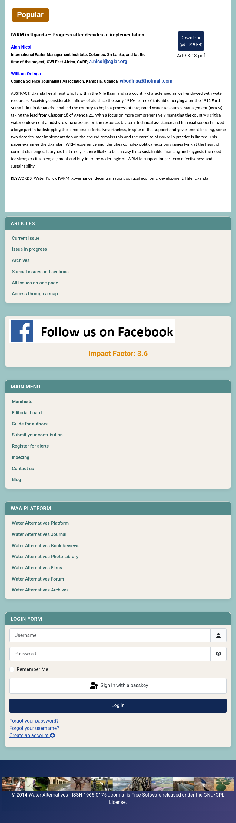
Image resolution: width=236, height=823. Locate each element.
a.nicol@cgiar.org (108, 61)
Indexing (20, 457)
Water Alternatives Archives (40, 590)
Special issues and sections (40, 271)
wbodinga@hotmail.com (146, 81)
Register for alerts (30, 446)
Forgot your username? (34, 728)
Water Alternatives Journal (39, 534)
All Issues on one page (35, 283)
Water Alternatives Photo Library (45, 556)
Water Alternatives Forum (38, 579)
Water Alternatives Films (37, 568)
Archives (21, 260)
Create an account (32, 735)
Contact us (23, 468)
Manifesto (22, 401)
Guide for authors (30, 424)
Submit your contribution (37, 435)
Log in (118, 705)
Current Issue (25, 238)
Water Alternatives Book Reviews (46, 545)
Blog (16, 479)
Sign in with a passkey (118, 685)
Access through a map (35, 293)
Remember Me (32, 669)
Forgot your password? (33, 721)
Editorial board (27, 412)
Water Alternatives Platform (40, 523)
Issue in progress (29, 249)
